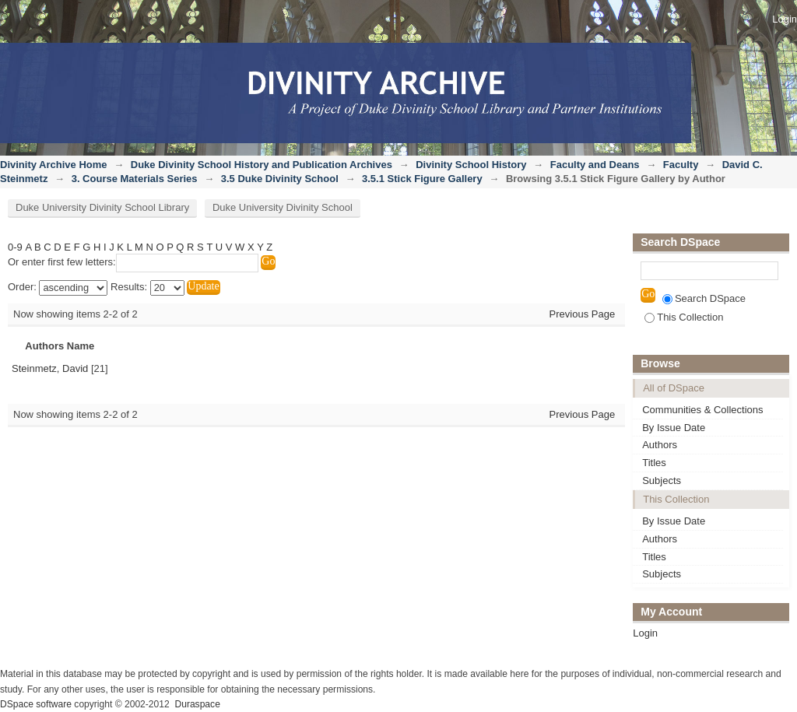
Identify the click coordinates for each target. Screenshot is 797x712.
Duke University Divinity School (282, 207)
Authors (659, 445)
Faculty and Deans (595, 164)
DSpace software (36, 704)
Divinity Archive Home (53, 164)
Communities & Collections (702, 410)
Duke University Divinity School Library (102, 207)
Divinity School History (471, 164)
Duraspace (196, 704)
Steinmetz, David (50, 368)
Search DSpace (704, 298)
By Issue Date (673, 427)
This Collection (683, 317)
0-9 (15, 247)
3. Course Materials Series (135, 178)
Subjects (661, 480)
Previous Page (582, 314)
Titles (654, 462)
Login (784, 19)
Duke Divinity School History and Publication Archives (261, 164)
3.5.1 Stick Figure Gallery (422, 178)
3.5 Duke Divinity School (280, 178)
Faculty (681, 164)
